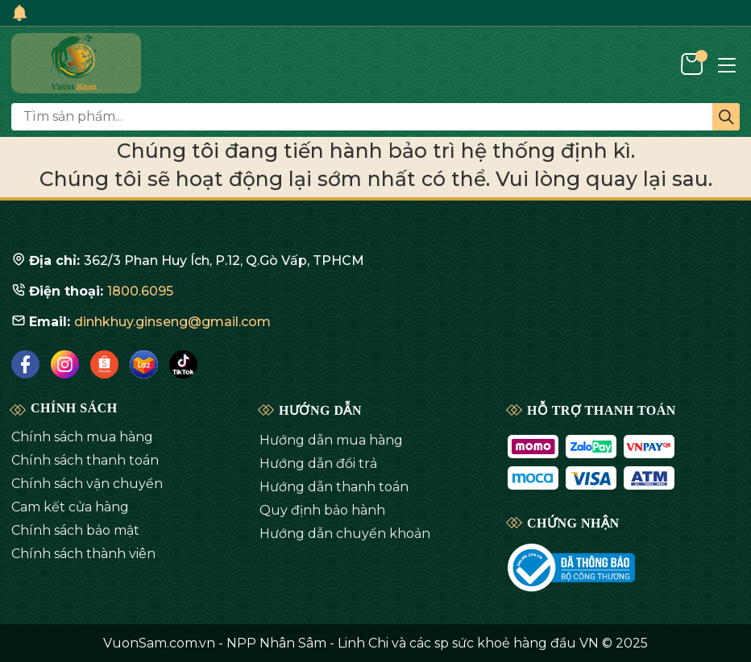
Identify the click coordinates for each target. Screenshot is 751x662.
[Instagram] (65, 364)
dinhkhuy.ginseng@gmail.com (172, 321)
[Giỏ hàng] (693, 63)
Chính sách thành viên (83, 553)
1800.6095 (140, 291)
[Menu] (727, 64)
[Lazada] (144, 364)
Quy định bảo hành (322, 510)
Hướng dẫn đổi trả (318, 463)
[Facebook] (25, 364)
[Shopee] (104, 364)
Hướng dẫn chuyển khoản (344, 533)
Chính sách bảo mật (75, 530)
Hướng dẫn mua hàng (331, 440)
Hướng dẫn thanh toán (334, 486)
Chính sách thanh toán (85, 460)
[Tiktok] (183, 364)
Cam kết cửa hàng (70, 507)
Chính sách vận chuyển (87, 483)
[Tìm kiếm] (726, 116)
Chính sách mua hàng (82, 437)
